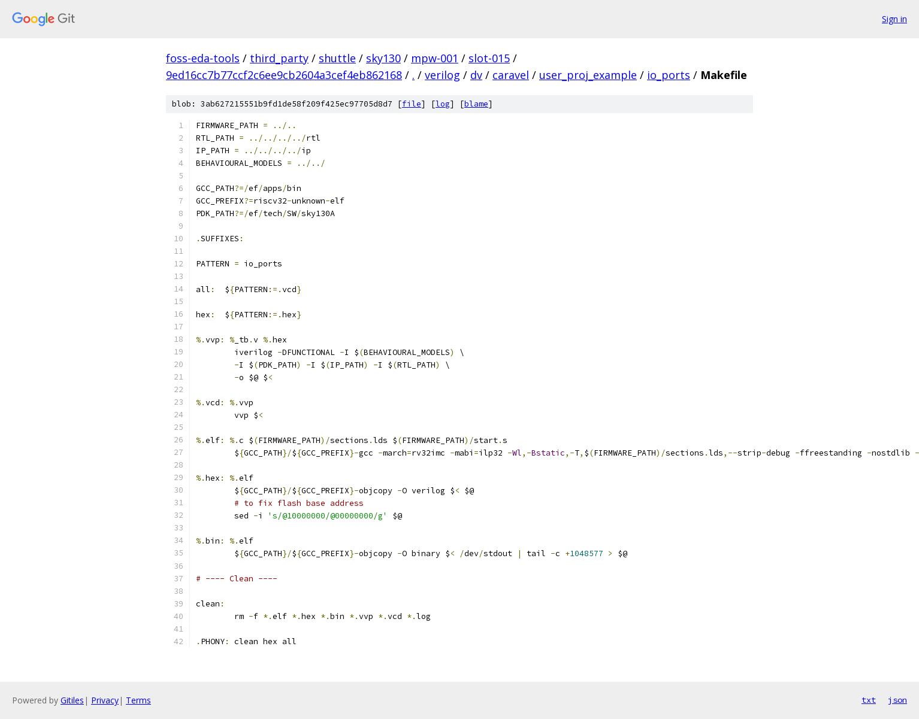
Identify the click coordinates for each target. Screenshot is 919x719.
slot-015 (489, 58)
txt (868, 699)
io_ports (668, 75)
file (411, 104)
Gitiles (72, 700)
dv (476, 75)
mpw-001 (434, 58)
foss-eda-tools (203, 58)
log (443, 104)
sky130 (383, 58)
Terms (138, 700)
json (897, 699)
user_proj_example (588, 75)
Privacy (105, 700)
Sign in (894, 19)
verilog (442, 75)
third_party (279, 58)
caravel (510, 75)
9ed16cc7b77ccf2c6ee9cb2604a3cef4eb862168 (284, 75)
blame (476, 104)
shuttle (337, 58)
